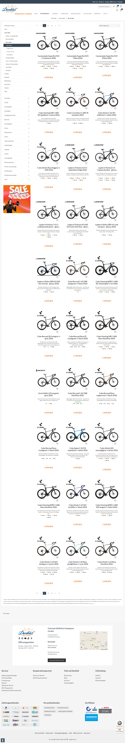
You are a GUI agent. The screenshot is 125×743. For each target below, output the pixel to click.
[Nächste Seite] (55, 25)
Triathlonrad (10, 48)
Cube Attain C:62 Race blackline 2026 (106, 563)
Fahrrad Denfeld (71, 671)
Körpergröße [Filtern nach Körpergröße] (16, 106)
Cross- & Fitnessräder (12, 61)
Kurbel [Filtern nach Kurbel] (16, 154)
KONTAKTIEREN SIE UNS (56, 660)
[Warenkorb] (121, 10)
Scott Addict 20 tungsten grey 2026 (48, 394)
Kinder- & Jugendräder (12, 36)
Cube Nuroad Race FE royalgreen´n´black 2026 (78, 337)
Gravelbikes (10, 54)
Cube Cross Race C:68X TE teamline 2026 (77, 114)
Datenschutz (49, 733)
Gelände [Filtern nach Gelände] (16, 149)
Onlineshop (100, 671)
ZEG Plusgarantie (7, 688)
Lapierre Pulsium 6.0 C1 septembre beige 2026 (77, 169)
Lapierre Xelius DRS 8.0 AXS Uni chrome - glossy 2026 (48, 282)
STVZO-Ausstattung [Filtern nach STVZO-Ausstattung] (16, 166)
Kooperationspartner (42, 671)
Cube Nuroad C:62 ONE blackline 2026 (77, 394)
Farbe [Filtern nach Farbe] (16, 136)
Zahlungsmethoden (10, 703)
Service (114, 2)
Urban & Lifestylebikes (12, 64)
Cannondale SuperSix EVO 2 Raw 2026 (107, 57)
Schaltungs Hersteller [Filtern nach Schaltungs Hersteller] (16, 175)
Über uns (95, 2)
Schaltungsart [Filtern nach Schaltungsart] (16, 171)
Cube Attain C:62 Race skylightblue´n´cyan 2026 (77, 563)
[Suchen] (113, 6)
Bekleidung (7, 81)
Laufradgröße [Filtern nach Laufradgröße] (16, 158)
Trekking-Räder (10, 58)
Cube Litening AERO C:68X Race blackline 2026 (49, 506)
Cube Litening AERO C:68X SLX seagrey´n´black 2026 (107, 506)
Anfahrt (97, 675)
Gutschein (7, 84)
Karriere (67, 680)
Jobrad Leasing (91, 603)
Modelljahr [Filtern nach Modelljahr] (16, 111)
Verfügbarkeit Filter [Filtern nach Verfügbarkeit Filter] (16, 115)
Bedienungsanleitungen (9, 675)
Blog (65, 678)
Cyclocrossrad (10, 51)
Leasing (107, 2)
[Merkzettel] (121, 6)
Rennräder (9, 42)
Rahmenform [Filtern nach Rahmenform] (16, 132)
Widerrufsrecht (77, 733)
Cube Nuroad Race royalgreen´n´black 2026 (49, 449)
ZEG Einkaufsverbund (40, 678)
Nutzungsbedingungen (61, 733)
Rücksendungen (100, 680)
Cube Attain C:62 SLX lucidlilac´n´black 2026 (77, 506)
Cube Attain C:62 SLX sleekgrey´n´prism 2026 (48, 563)
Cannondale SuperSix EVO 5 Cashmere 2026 (48, 57)
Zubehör (6, 77)
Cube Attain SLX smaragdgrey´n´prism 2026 (107, 449)
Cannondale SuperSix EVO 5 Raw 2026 (78, 57)
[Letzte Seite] (59, 25)
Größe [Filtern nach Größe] (16, 102)
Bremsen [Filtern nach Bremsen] (16, 119)
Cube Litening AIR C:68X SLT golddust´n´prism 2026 (49, 114)
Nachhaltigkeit (69, 683)
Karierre (101, 2)
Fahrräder (7, 32)
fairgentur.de (72, 739)
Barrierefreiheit (39, 733)
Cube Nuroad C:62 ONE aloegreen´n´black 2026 (77, 282)
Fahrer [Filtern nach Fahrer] (16, 128)
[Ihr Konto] (117, 10)
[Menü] (122, 721)
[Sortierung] (109, 25)
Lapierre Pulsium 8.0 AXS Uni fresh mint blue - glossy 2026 (78, 226)
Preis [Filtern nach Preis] (16, 179)
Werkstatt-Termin (9, 25)
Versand (98, 678)
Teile (5, 91)
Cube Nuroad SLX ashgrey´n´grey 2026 (48, 337)
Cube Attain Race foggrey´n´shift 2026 (48, 169)
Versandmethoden (51, 703)
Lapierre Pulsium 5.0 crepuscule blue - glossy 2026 (106, 169)
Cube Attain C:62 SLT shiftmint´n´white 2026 (106, 114)
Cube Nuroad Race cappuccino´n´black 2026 (106, 394)
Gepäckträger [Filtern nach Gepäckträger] (16, 145)
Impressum (87, 733)
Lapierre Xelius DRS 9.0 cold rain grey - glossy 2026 (106, 226)
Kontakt (120, 2)
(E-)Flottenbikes (7, 678)
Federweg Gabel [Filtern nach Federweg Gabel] (16, 141)
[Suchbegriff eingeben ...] (105, 6)
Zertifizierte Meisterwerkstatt (11, 690)
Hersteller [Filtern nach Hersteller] (16, 98)
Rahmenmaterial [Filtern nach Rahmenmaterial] (16, 162)
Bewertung (67, 675)
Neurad (4, 683)
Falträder (8, 70)
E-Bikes (6, 73)
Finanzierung (6, 680)
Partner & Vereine (38, 675)
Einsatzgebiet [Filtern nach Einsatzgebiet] (16, 124)
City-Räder (9, 67)
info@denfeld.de (52, 654)
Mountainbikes (10, 39)
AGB (70, 733)
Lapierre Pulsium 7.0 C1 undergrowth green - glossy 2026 (49, 226)
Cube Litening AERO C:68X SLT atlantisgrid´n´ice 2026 (107, 282)
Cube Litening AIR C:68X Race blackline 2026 (107, 337)
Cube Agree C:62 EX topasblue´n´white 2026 (78, 449)
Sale (5, 29)
